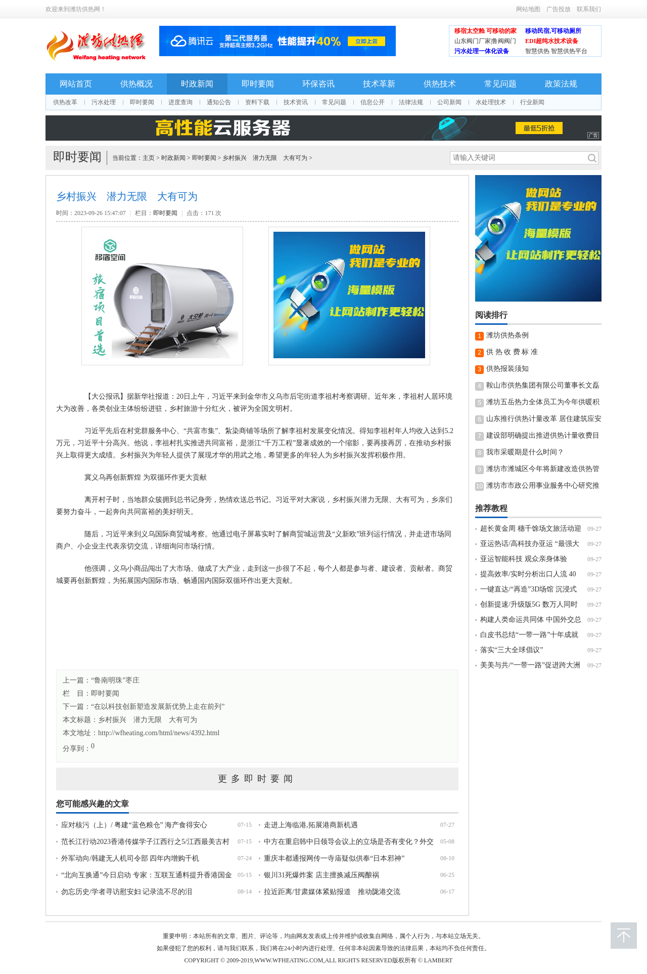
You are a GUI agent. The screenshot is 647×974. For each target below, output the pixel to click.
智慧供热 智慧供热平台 (556, 51)
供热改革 (65, 102)
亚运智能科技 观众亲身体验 (523, 559)
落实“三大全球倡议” (511, 650)
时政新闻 (197, 83)
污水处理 (103, 102)
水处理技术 (491, 102)
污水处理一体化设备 (481, 51)
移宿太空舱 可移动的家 (485, 30)
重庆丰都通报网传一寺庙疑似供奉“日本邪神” (334, 858)
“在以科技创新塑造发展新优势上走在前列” (157, 706)
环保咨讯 (318, 83)
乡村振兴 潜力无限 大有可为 (264, 157)
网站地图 (528, 9)
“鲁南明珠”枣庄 (115, 680)
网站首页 (76, 83)
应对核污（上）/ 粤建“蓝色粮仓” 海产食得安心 (134, 825)
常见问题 (500, 83)
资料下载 (257, 102)
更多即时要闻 (257, 779)
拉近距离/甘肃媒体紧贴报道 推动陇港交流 (332, 892)
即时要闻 (258, 83)
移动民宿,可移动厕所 (553, 30)
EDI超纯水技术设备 (551, 41)
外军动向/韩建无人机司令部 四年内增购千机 (130, 858)
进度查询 (180, 102)
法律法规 (411, 102)
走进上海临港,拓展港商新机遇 (311, 825)
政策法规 (561, 83)
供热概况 (136, 83)
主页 (149, 157)
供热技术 (440, 83)
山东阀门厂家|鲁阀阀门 (485, 41)
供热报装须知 (507, 368)
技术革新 (379, 83)
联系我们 (589, 9)
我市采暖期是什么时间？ (525, 452)
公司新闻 (449, 102)
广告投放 (558, 9)
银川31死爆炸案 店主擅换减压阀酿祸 (321, 875)
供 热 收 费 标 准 (512, 352)
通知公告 (219, 102)
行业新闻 (532, 102)
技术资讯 (296, 102)
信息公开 (372, 102)
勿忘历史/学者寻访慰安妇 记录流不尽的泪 (126, 892)
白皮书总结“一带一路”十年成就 (529, 635)
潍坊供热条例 (507, 335)
